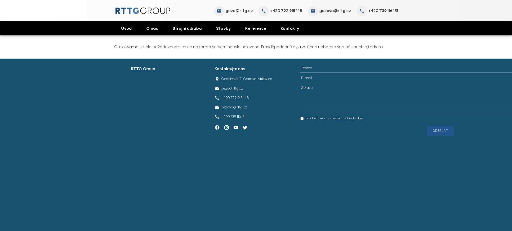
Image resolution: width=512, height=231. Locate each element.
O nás (152, 28)
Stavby (223, 28)
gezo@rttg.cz (239, 10)
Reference (255, 28)
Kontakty (290, 28)
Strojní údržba (187, 28)
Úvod (126, 28)
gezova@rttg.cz (335, 10)
